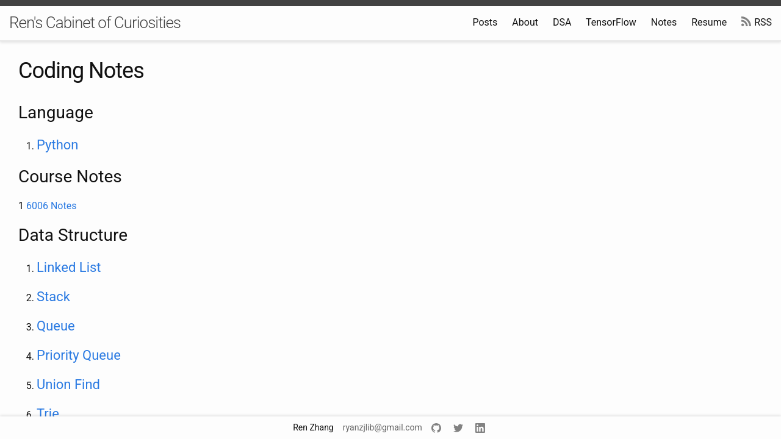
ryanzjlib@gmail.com (382, 427)
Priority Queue (79, 355)
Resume (709, 22)
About (525, 22)
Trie (48, 413)
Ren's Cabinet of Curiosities (95, 22)
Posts (484, 22)
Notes (664, 22)
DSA (562, 22)
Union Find (68, 384)
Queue (56, 326)
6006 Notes (51, 206)
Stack (53, 296)
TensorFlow (611, 22)
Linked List (69, 267)
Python (57, 144)
